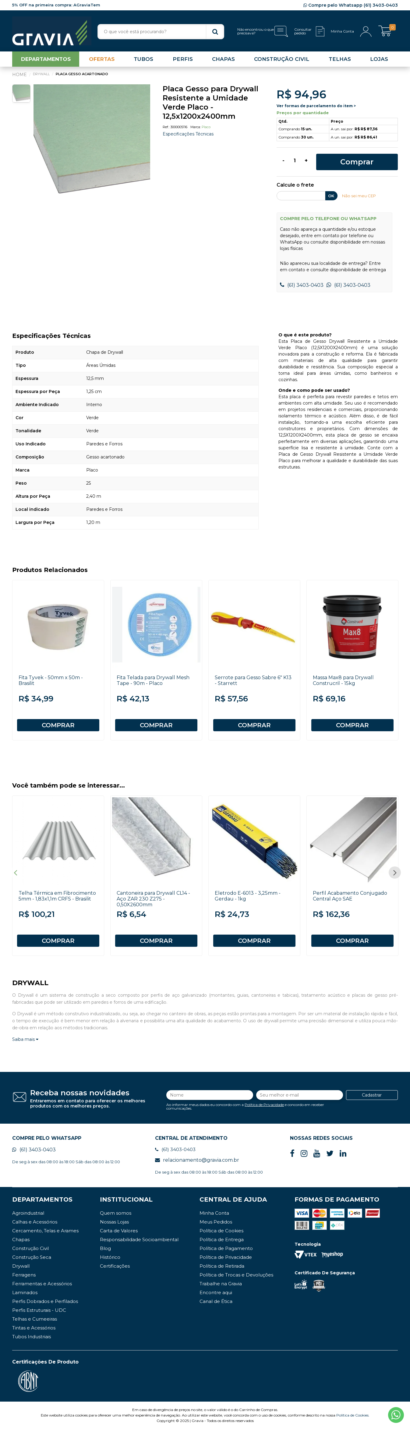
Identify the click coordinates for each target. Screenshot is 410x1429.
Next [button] (395, 872)
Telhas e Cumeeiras (34, 1319)
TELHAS (340, 59)
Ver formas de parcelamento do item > (316, 106)
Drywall (21, 1266)
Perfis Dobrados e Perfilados (45, 1301)
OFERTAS (102, 59)
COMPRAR (58, 725)
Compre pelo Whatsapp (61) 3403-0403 (350, 5)
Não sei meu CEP (359, 195)
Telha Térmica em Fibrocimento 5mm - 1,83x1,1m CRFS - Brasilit (57, 896)
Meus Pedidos (216, 1222)
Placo (206, 127)
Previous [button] (15, 872)
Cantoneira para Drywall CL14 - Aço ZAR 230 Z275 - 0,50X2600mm (153, 899)
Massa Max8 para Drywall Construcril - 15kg (343, 680)
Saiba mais (25, 1039)
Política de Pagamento (226, 1248)
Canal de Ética (216, 1301)
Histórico (110, 1257)
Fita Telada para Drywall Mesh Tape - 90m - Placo (153, 680)
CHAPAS (223, 59)
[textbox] (160, 31)
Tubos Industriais (31, 1336)
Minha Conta (214, 1213)
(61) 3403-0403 (301, 285)
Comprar (356, 161)
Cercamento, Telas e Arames (45, 1231)
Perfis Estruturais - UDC (39, 1310)
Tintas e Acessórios (33, 1328)
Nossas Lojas (114, 1222)
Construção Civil (30, 1248)
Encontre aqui (216, 1292)
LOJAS (379, 59)
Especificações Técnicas (188, 134)
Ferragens (24, 1275)
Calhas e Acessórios (34, 1222)
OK (331, 195)
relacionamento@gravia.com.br (197, 1160)
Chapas (21, 1239)
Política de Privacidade (264, 1104)
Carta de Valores (119, 1231)
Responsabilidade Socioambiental (139, 1239)
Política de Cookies (221, 1231)
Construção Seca (31, 1257)
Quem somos (115, 1213)
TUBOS (143, 59)
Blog (105, 1248)
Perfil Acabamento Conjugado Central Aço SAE (350, 896)
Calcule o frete (295, 185)
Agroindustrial (28, 1213)
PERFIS (183, 59)
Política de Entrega (222, 1239)
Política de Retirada (222, 1266)
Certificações (115, 1266)
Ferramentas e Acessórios (42, 1284)
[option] (92, 142)
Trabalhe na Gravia (221, 1284)
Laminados (24, 1292)
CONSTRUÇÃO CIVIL (281, 59)
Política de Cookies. (352, 1415)
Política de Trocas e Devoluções (236, 1275)
